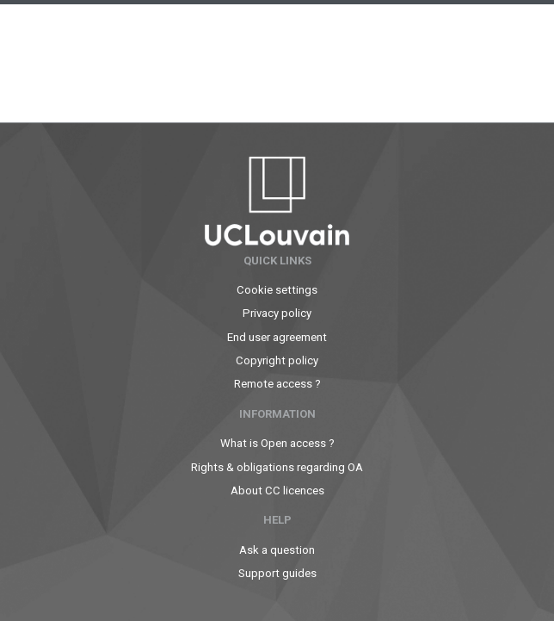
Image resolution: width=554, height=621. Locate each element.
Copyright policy (277, 360)
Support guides (277, 573)
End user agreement (277, 337)
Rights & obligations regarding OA (277, 467)
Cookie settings (277, 289)
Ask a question (277, 549)
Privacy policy (277, 313)
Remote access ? (277, 383)
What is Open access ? (277, 443)
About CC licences (277, 490)
